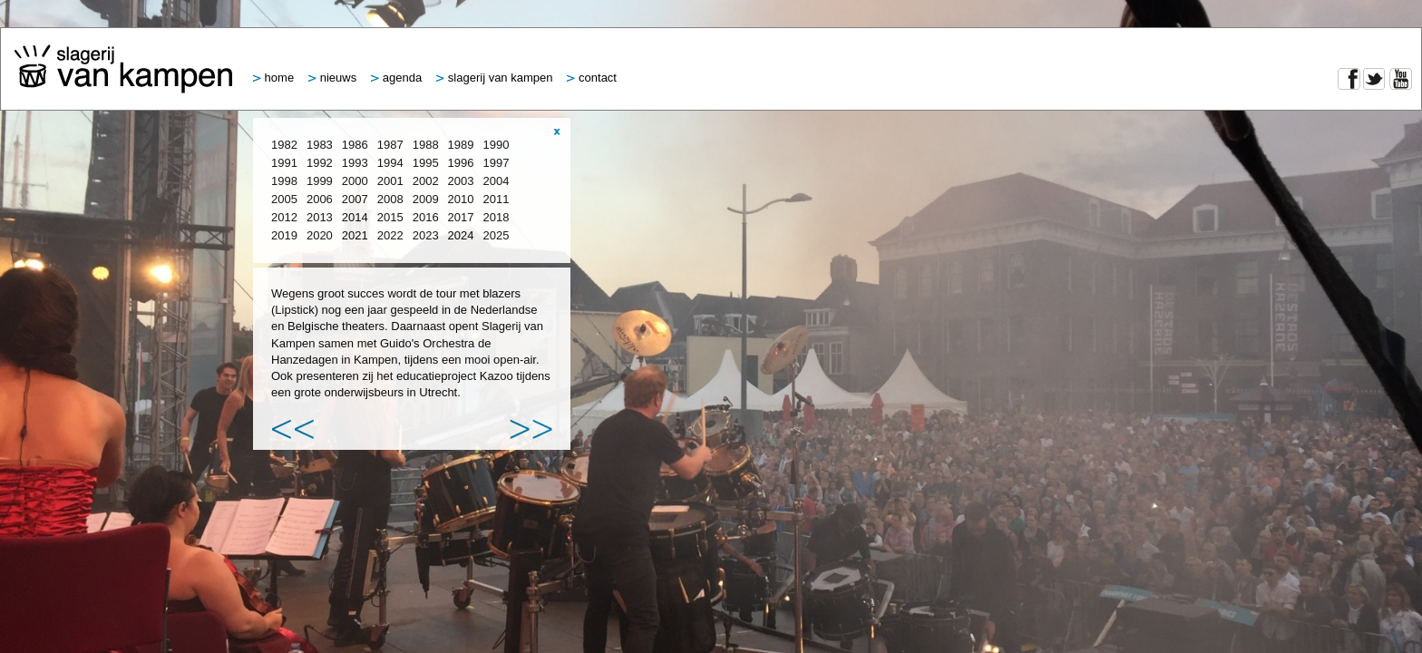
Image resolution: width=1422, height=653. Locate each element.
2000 (355, 181)
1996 (461, 163)
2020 (320, 235)
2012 (284, 217)
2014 (355, 217)
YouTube (1400, 79)
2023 (426, 235)
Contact (592, 77)
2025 (496, 235)
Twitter (1374, 79)
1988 (426, 144)
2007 (355, 199)
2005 (284, 199)
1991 (284, 163)
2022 (390, 235)
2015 (390, 217)
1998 (284, 181)
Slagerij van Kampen (494, 77)
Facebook (1349, 79)
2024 (461, 235)
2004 (496, 181)
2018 (496, 217)
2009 (426, 199)
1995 (426, 163)
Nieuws (332, 77)
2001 (390, 181)
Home (273, 77)
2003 (461, 181)
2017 (461, 217)
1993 (355, 163)
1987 (390, 144)
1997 (496, 163)
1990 (496, 144)
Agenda (396, 77)
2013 (320, 217)
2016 (426, 217)
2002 (426, 181)
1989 (461, 144)
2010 (461, 199)
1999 (320, 181)
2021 (355, 235)
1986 (355, 144)
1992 (320, 163)
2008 (390, 199)
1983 (320, 144)
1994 (390, 163)
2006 (320, 199)
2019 (284, 235)
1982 (284, 144)
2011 (496, 199)
